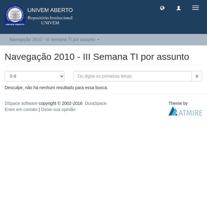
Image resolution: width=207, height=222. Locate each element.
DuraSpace (95, 103)
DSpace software (21, 103)
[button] (162, 7)
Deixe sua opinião (58, 109)
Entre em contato (21, 109)
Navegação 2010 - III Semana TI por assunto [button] (54, 39)
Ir (197, 76)
